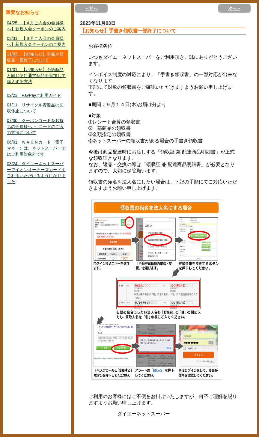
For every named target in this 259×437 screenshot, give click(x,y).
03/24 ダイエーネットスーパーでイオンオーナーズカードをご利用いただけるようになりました (36, 172)
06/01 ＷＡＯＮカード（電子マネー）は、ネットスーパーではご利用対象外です (36, 148)
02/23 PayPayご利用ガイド (34, 95)
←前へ (91, 8)
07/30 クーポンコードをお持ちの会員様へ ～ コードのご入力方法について (35, 126)
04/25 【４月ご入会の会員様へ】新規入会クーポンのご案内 (36, 25)
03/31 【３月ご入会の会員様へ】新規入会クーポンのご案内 (36, 41)
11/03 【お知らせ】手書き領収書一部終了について (35, 57)
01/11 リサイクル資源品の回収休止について (35, 108)
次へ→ (234, 8)
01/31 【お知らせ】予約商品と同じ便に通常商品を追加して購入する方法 (36, 75)
